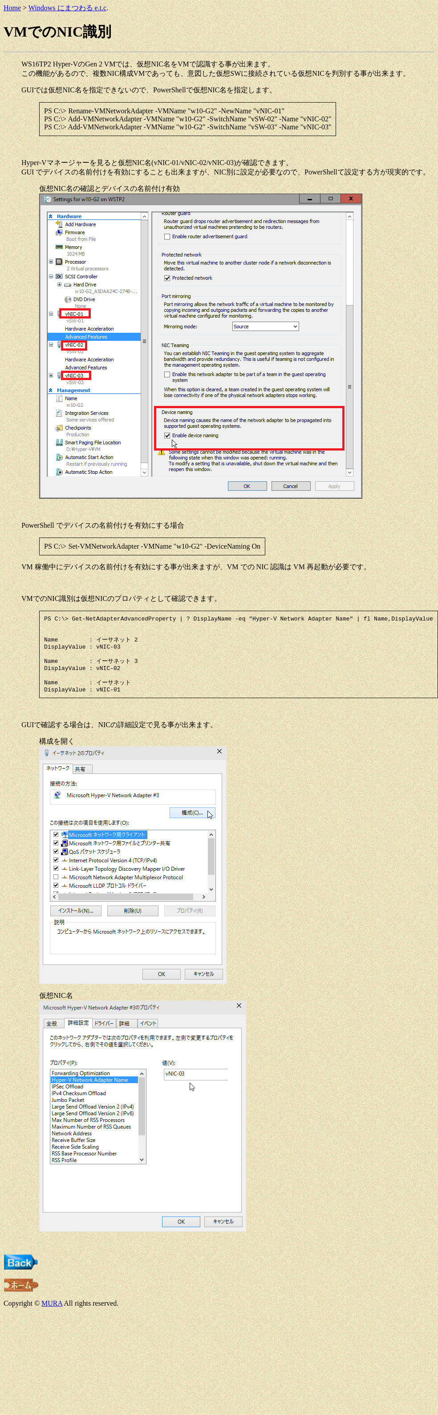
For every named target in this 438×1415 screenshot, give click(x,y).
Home (12, 8)
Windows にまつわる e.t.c (67, 8)
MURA (51, 1315)
